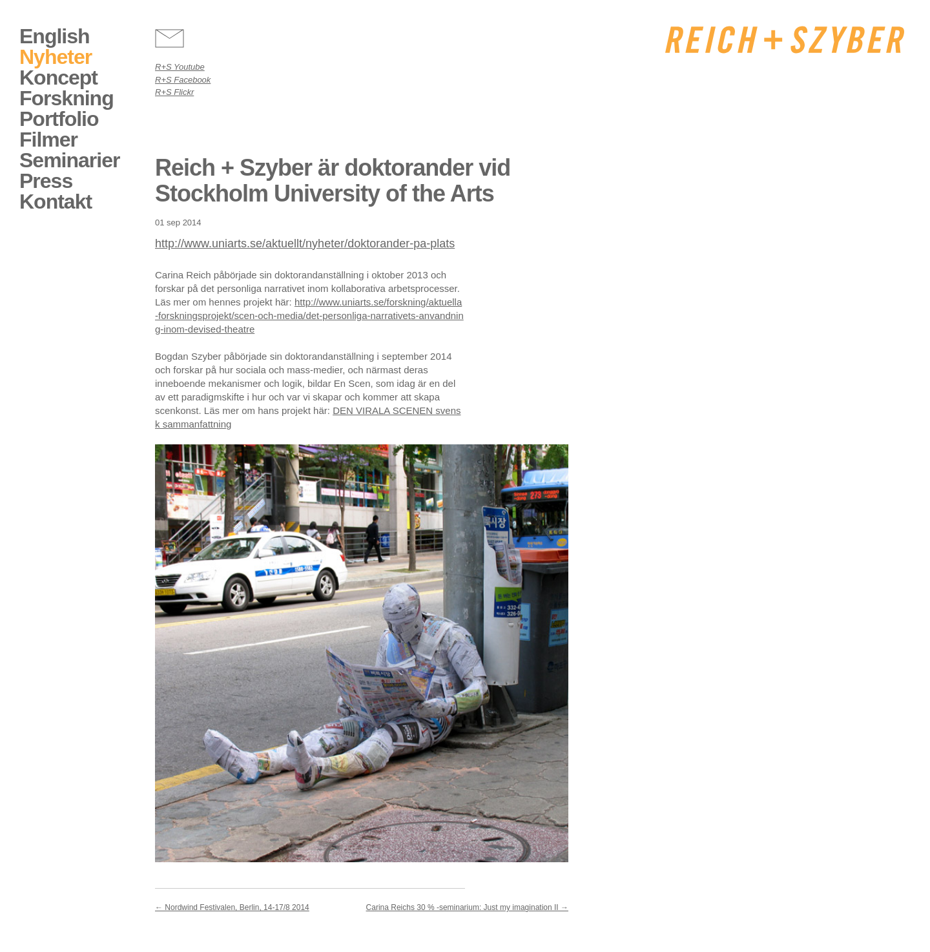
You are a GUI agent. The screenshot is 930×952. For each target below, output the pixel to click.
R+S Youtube (180, 67)
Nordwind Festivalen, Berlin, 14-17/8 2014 (232, 907)
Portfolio (59, 119)
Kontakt (55, 201)
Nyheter (55, 57)
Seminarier (69, 160)
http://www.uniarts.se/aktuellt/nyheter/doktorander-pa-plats (305, 243)
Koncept (58, 77)
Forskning (66, 98)
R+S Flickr (174, 92)
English (54, 36)
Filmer (48, 139)
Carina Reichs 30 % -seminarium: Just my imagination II (467, 907)
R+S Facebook (183, 80)
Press (45, 181)
